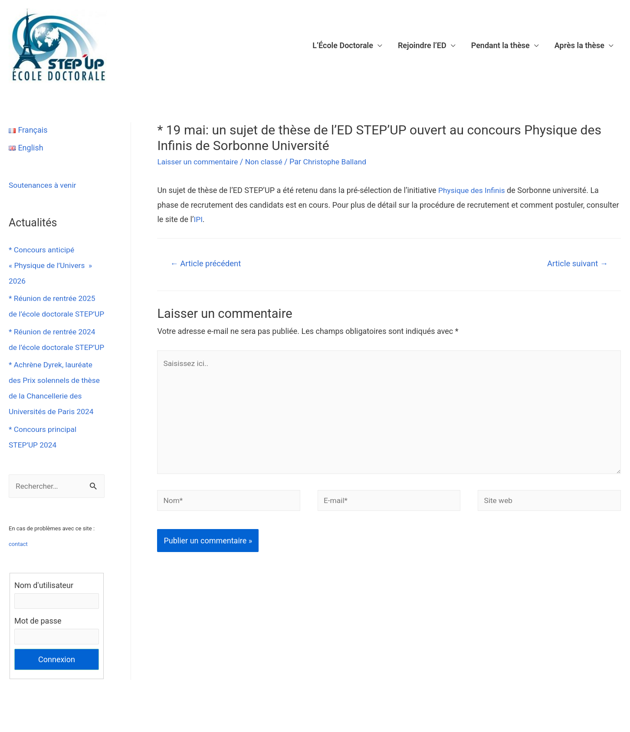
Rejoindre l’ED (422, 45)
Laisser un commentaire (199, 161)
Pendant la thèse (500, 45)
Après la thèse (579, 45)
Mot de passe (38, 652)
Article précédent (207, 264)
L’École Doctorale (342, 45)
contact (18, 575)
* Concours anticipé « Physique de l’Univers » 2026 (52, 265)
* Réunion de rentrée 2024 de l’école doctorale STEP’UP (53, 363)
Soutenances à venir (44, 185)
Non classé (267, 161)
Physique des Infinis (473, 190)
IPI (198, 219)
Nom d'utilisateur (43, 616)
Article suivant (576, 264)
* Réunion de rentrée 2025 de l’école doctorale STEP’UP (53, 314)
